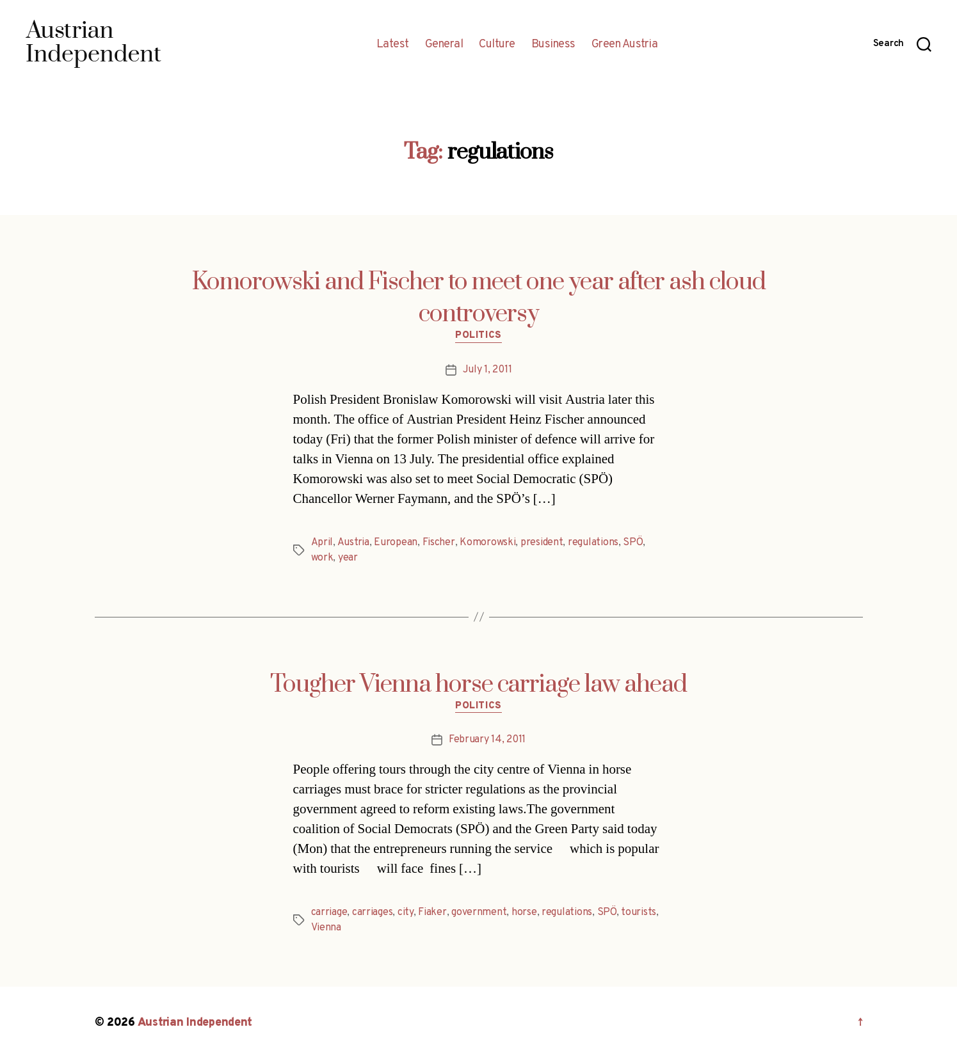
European (395, 542)
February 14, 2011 (487, 739)
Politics (478, 336)
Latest (392, 45)
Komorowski (487, 542)
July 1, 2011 (487, 369)
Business (553, 45)
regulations (593, 542)
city (406, 912)
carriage (329, 912)
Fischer (438, 542)
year (348, 558)
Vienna (326, 927)
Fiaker (432, 912)
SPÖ (632, 542)
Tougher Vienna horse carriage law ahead (478, 684)
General (444, 45)
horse (524, 912)
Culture (497, 45)
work (322, 558)
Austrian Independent (195, 1022)
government (478, 912)
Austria (353, 542)
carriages (372, 912)
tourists (638, 912)
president (541, 542)
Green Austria (624, 45)
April (322, 542)
